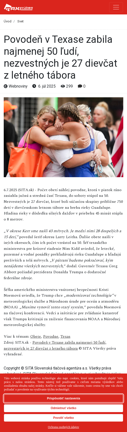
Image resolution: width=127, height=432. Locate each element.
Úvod (7, 21)
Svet (20, 21)
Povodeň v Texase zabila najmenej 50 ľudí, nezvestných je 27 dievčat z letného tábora (55, 345)
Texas (65, 336)
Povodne (50, 336)
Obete (35, 336)
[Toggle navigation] (116, 7)
